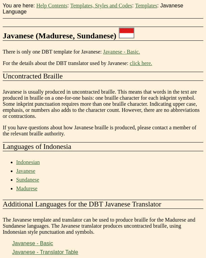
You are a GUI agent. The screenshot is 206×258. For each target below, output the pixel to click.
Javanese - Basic (32, 243)
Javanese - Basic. (121, 52)
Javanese (25, 171)
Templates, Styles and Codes (101, 5)
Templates (146, 5)
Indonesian (28, 162)
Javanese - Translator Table (45, 252)
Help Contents (51, 5)
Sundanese (27, 180)
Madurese (26, 188)
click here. (141, 63)
